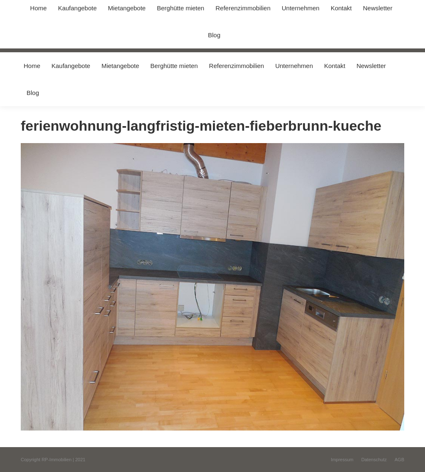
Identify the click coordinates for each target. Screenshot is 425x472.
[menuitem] (32, 66)
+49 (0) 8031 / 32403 (131, 8)
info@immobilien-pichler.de (197, 8)
